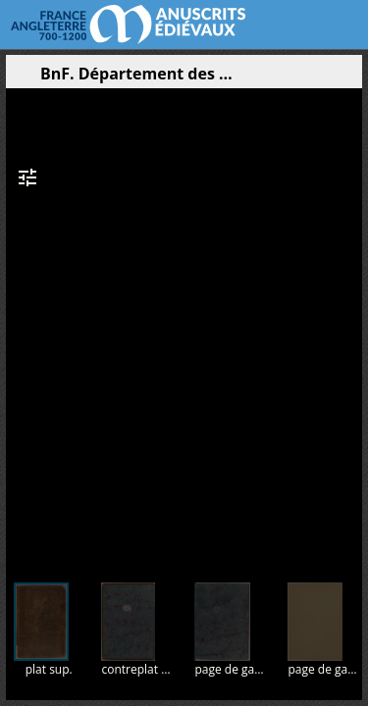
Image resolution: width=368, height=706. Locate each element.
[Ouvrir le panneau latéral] (20, 78)
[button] (254, 78)
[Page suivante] (349, 322)
